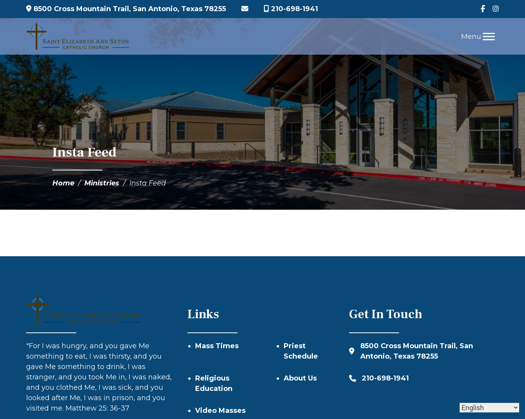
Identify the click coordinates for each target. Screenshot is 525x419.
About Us (300, 378)
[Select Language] (489, 407)
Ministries (101, 183)
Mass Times (217, 346)
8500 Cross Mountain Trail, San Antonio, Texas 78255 (126, 9)
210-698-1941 (291, 9)
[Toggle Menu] (489, 36)
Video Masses (220, 410)
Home (63, 183)
